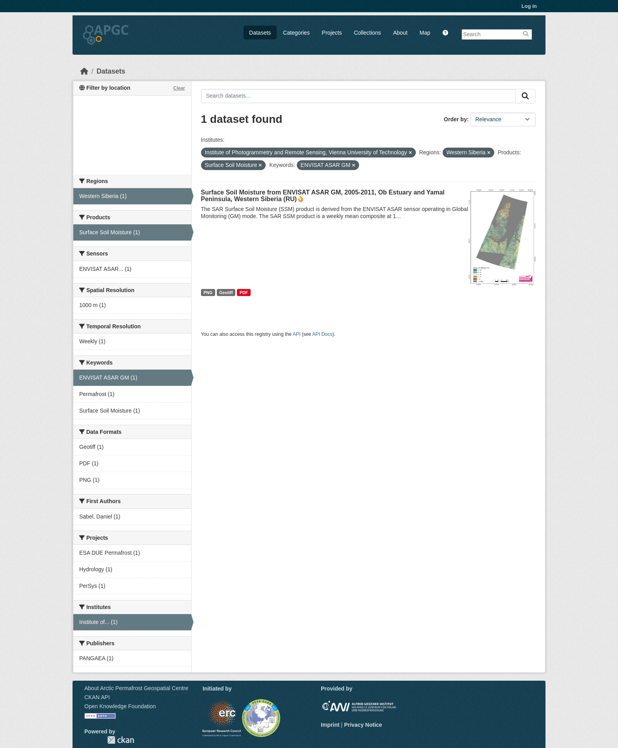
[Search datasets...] (358, 96)
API (297, 334)
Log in (529, 6)
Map (425, 33)
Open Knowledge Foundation (120, 706)
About (400, 33)
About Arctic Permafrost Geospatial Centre (136, 688)
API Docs (322, 334)
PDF (244, 292)
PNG (207, 292)
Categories (296, 33)
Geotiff (226, 292)
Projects (332, 33)
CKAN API (97, 697)
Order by (455, 119)
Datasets (260, 33)
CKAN (120, 740)
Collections (367, 33)
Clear (179, 88)
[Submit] (525, 96)
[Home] (84, 71)
